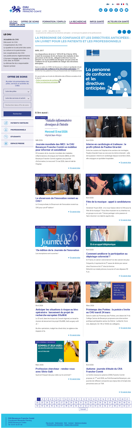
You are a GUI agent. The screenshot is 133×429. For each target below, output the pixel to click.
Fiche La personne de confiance (47, 80)
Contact (71, 423)
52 (86, 406)
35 (100, 402)
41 (129, 402)
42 (37, 406)
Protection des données (55, 425)
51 (81, 406)
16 (103, 399)
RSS (65, 423)
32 (86, 402)
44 (47, 406)
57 (110, 406)
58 (115, 406)
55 (100, 406)
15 (98, 399)
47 (61, 406)
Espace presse (9, 66)
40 (124, 402)
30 (76, 402)
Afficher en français (122, 4)
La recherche (77, 21)
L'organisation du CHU (13, 45)
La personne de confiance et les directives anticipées (55, 69)
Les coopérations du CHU (14, 53)
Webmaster (59, 423)
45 (52, 406)
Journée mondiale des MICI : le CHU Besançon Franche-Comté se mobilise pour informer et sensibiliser (56, 147)
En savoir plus (75, 168)
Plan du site (50, 423)
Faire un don (17, 25)
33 (90, 402)
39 (120, 402)
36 (105, 402)
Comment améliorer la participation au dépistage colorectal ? (106, 255)
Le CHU (13, 21)
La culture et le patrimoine (14, 50)
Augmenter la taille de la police (108, 4)
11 (79, 399)
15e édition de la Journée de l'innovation (57, 250)
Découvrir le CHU (11, 42)
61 (129, 406)
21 (127, 399)
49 (71, 406)
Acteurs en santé (118, 21)
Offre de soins (30, 21)
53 (90, 406)
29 (71, 402)
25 (52, 402)
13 (89, 399)
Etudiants (16, 137)
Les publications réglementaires (17, 56)
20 (122, 399)
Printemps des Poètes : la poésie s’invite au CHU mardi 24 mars (108, 311)
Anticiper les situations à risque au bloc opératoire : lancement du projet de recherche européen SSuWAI (57, 312)
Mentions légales (81, 423)
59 (120, 406)
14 (93, 399)
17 (108, 399)
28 (66, 402)
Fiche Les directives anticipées (47, 82)
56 (105, 406)
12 (84, 399)
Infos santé (97, 21)
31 (81, 402)
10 (74, 399)
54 (95, 406)
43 (42, 406)
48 (66, 406)
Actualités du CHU (11, 39)
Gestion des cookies (71, 425)
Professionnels (18, 130)
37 (110, 402)
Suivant (83, 409)
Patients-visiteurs (19, 123)
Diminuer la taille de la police (113, 4)
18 (113, 399)
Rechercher (127, 4)
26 (57, 402)
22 (37, 402)
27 (61, 402)
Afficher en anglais (117, 4)
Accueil (38, 31)
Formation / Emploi (54, 21)
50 (76, 406)
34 (95, 402)
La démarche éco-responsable (16, 63)
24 (47, 402)
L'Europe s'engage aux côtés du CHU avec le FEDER (16, 59)
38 (115, 402)
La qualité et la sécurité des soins (17, 48)
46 (57, 406)
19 (118, 399)
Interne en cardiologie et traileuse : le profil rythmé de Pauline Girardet (106, 145)
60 (124, 406)
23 (42, 402)
